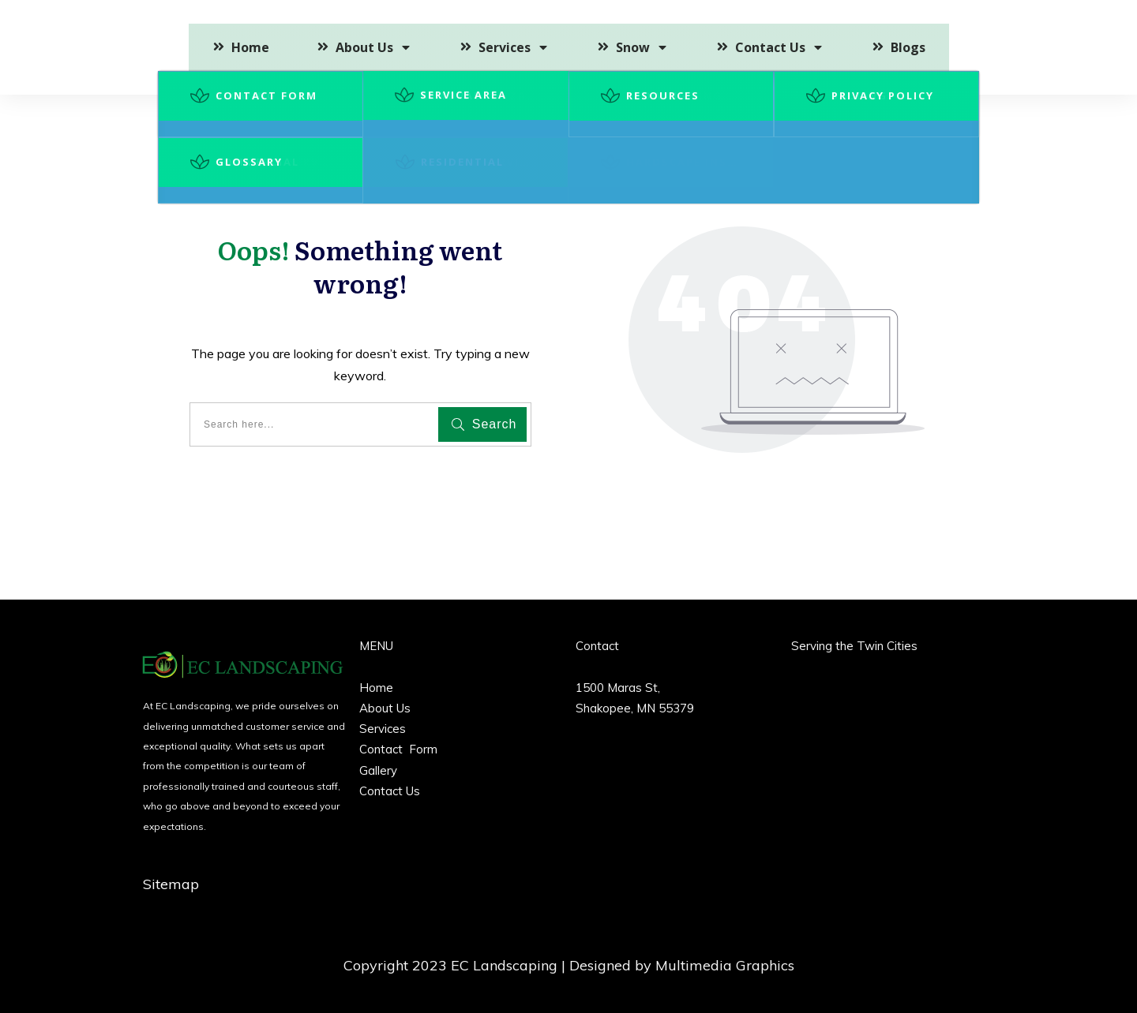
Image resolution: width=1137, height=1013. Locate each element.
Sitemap (171, 884)
